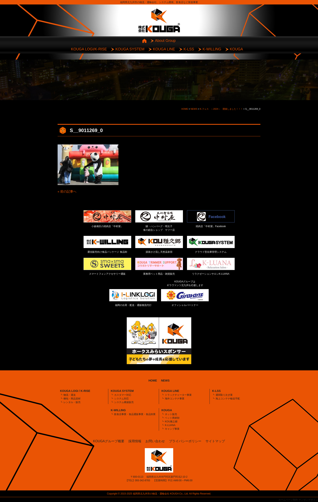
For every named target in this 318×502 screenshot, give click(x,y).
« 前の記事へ (67, 191)
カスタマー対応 (122, 395)
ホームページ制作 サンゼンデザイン (298, 499)
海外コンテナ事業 (174, 398)
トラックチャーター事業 (178, 395)
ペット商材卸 (172, 417)
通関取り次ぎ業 (224, 395)
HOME (152, 380)
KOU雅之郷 (171, 421)
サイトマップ (215, 441)
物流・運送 (69, 395)
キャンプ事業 (172, 428)
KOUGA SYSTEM (129, 49)
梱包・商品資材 (72, 398)
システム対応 (121, 398)
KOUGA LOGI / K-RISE (75, 390)
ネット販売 (171, 414)
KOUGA (236, 49)
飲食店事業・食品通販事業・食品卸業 (135, 414)
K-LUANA (170, 425)
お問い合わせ (155, 441)
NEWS (165, 380)
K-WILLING (212, 49)
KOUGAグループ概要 (108, 441)
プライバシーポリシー (185, 441)
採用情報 (134, 441)
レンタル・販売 (72, 402)
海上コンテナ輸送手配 (228, 398)
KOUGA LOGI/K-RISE (89, 49)
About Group (165, 41)
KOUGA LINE (164, 49)
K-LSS (189, 49)
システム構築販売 (124, 402)
